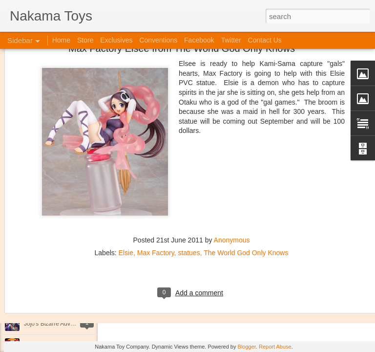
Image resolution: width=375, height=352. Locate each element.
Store (85, 40)
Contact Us (265, 40)
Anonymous (232, 184)
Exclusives (116, 40)
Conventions (158, 40)
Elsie (126, 196)
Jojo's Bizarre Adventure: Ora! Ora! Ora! (75, 323)
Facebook (199, 40)
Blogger (247, 347)
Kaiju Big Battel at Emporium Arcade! (72, 301)
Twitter (231, 40)
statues (189, 196)
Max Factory (155, 196)
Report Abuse (275, 347)
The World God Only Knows (246, 196)
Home (61, 40)
